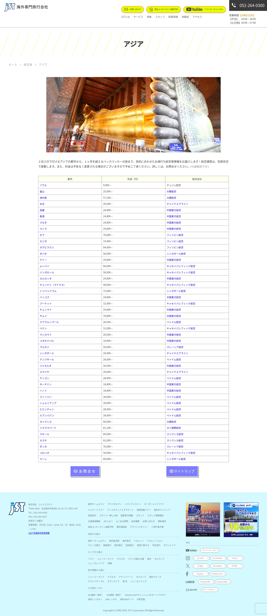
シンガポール (47, 353)
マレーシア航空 (175, 347)
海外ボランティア (162, 509)
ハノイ (43, 390)
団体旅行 (92, 515)
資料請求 (162, 521)
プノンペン (46, 396)
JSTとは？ (108, 521)
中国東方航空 (174, 210)
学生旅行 (156, 545)
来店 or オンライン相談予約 (167, 9)
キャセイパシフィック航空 (181, 266)
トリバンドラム (48, 291)
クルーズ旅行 (94, 545)
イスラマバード (48, 427)
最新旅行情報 (127, 515)
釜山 (42, 191)
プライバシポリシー (139, 526)
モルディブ (159, 558)
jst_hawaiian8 (217, 558)
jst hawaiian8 (217, 566)
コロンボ (44, 452)
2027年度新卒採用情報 (39, 532)
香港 (42, 216)
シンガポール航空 (176, 253)
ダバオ (43, 253)
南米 (149, 558)
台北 (42, 203)
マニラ (43, 228)
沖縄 (109, 563)
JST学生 (234, 566)
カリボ (43, 241)
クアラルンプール (49, 322)
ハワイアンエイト (133, 504)
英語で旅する (143, 545)
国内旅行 (118, 545)
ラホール (44, 434)
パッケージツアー (96, 509)
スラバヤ (44, 371)
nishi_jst (234, 558)
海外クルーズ (155, 576)
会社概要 (135, 521)
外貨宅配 (141, 599)
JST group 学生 (205, 582)
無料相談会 (122, 526)
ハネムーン (139, 540)
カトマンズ (46, 421)
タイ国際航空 (174, 427)
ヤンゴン (44, 378)
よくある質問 (122, 521)
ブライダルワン (114, 504)
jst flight (200, 566)
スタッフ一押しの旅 (108, 515)
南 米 (125, 581)
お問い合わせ (138, 9)
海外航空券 (114, 540)
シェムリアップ (48, 403)
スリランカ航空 (175, 434)
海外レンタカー (95, 599)
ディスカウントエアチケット (120, 509)
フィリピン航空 (175, 235)
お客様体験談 (94, 521)
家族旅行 (107, 545)
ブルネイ (44, 347)
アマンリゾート (126, 576)
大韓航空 (171, 191)
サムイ (43, 316)
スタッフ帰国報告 (155, 515)
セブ (42, 235)
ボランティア (169, 545)
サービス (142, 16)
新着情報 (173, 16)
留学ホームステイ (96, 504)
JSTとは (131, 16)
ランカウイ (46, 334)
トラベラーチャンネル (206, 9)
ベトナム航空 (174, 322)
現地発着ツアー (144, 509)
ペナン (43, 328)
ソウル (43, 185)
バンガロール (47, 272)
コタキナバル (47, 340)
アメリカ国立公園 (136, 558)
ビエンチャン (47, 409)
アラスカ (121, 558)
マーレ (43, 459)
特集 (151, 16)
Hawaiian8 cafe (216, 574)
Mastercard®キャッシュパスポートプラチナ (145, 594)
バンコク (44, 297)
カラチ (43, 440)
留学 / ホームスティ (97, 540)
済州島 (43, 197)
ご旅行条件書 (157, 526)
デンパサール (47, 359)
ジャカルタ (45, 365)
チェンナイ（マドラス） (53, 284)
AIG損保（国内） (114, 594)
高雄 (42, 210)
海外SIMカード (127, 599)
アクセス (194, 16)
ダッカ (43, 446)
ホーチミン (46, 384)
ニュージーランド (105, 558)
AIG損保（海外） (96, 594)
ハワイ (91, 558)
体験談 (183, 16)
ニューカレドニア (96, 563)
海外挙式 (126, 540)
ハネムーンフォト (155, 540)
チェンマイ (46, 309)
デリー (43, 259)
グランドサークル (96, 581)
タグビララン (47, 247)
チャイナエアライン (177, 203)
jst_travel (200, 558)
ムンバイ (44, 266)
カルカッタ (46, 278)
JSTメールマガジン (208, 589)
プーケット (46, 303)
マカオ (43, 222)
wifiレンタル (111, 599)
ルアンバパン (47, 415)
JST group (199, 574)
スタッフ (161, 16)
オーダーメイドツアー (154, 504)
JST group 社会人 (222, 582)
